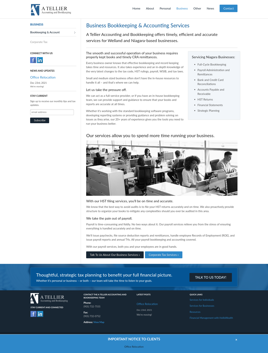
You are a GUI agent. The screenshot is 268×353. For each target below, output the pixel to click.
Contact (228, 8)
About (150, 8)
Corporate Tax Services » (164, 254)
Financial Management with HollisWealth (211, 317)
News (210, 8)
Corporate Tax (38, 42)
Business (182, 8)
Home (137, 8)
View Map (98, 322)
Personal (165, 8)
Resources (195, 311)
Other (197, 8)
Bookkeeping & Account (45, 32)
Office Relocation (42, 77)
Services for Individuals (202, 299)
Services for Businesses (202, 305)
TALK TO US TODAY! (210, 277)
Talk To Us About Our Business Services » (115, 254)
